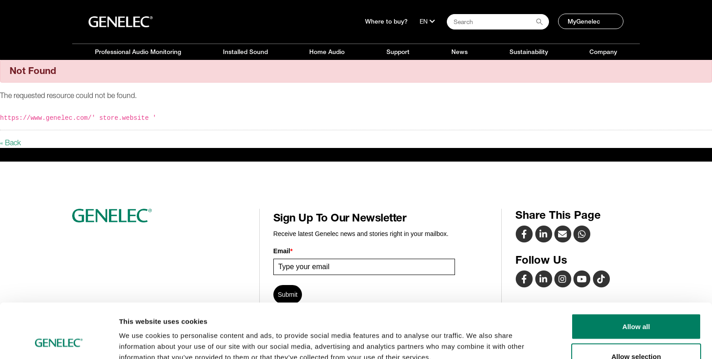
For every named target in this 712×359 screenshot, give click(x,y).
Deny (636, 335)
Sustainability (528, 51)
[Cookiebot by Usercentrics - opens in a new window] (59, 341)
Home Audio (327, 51)
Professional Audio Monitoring (138, 51)
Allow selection (636, 305)
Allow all (636, 275)
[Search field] (498, 22)
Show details (476, 335)
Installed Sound (245, 51)
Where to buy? (386, 21)
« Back (10, 142)
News (459, 51)
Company (603, 51)
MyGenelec (584, 21)
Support (398, 51)
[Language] (427, 21)
